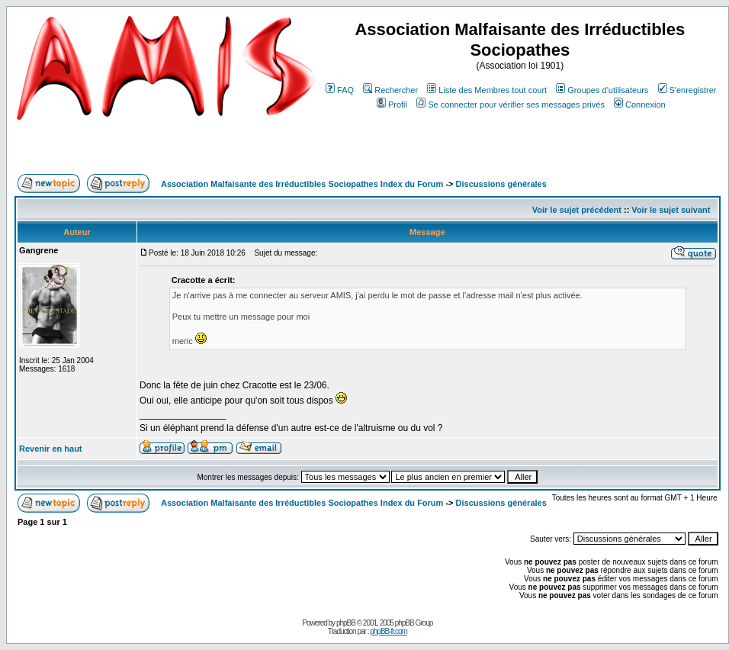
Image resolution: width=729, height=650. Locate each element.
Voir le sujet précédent (576, 209)
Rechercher (390, 90)
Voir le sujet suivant (670, 209)
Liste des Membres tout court (487, 90)
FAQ (340, 90)
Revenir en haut (50, 448)
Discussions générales (501, 183)
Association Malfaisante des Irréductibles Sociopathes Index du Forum (302, 183)
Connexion (640, 104)
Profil (392, 104)
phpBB (345, 623)
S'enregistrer (687, 90)
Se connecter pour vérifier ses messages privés (510, 104)
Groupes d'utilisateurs (602, 90)
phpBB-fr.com (388, 631)
